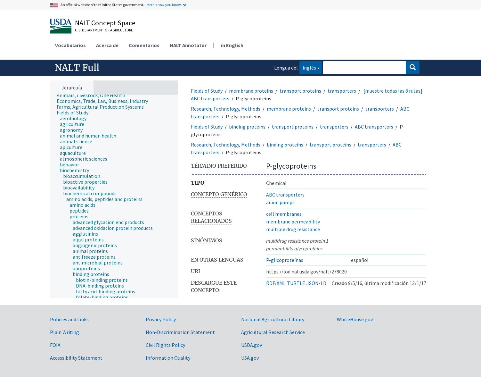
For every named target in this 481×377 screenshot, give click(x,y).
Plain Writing (64, 332)
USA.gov (250, 358)
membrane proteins (251, 91)
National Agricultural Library (272, 319)
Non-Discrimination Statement (180, 332)
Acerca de (107, 45)
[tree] (114, 196)
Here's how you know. (164, 4)
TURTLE (296, 283)
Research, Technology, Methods (225, 108)
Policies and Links (69, 319)
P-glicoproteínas (284, 260)
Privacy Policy (161, 319)
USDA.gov (251, 345)
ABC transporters (210, 98)
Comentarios (144, 45)
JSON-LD (316, 283)
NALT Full (77, 67)
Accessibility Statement (76, 358)
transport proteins (300, 91)
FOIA (55, 345)
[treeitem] (93, 95)
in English (232, 45)
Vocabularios (70, 45)
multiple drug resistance (293, 229)
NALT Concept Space (105, 22)
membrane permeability (293, 221)
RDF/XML (276, 283)
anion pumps (280, 202)
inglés (307, 67)
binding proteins (247, 126)
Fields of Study (207, 91)
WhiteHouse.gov (355, 319)
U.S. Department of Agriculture (104, 30)
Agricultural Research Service (273, 332)
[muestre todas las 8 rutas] (392, 91)
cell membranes (284, 214)
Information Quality (168, 358)
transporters (342, 91)
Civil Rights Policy (165, 345)
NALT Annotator (188, 45)
